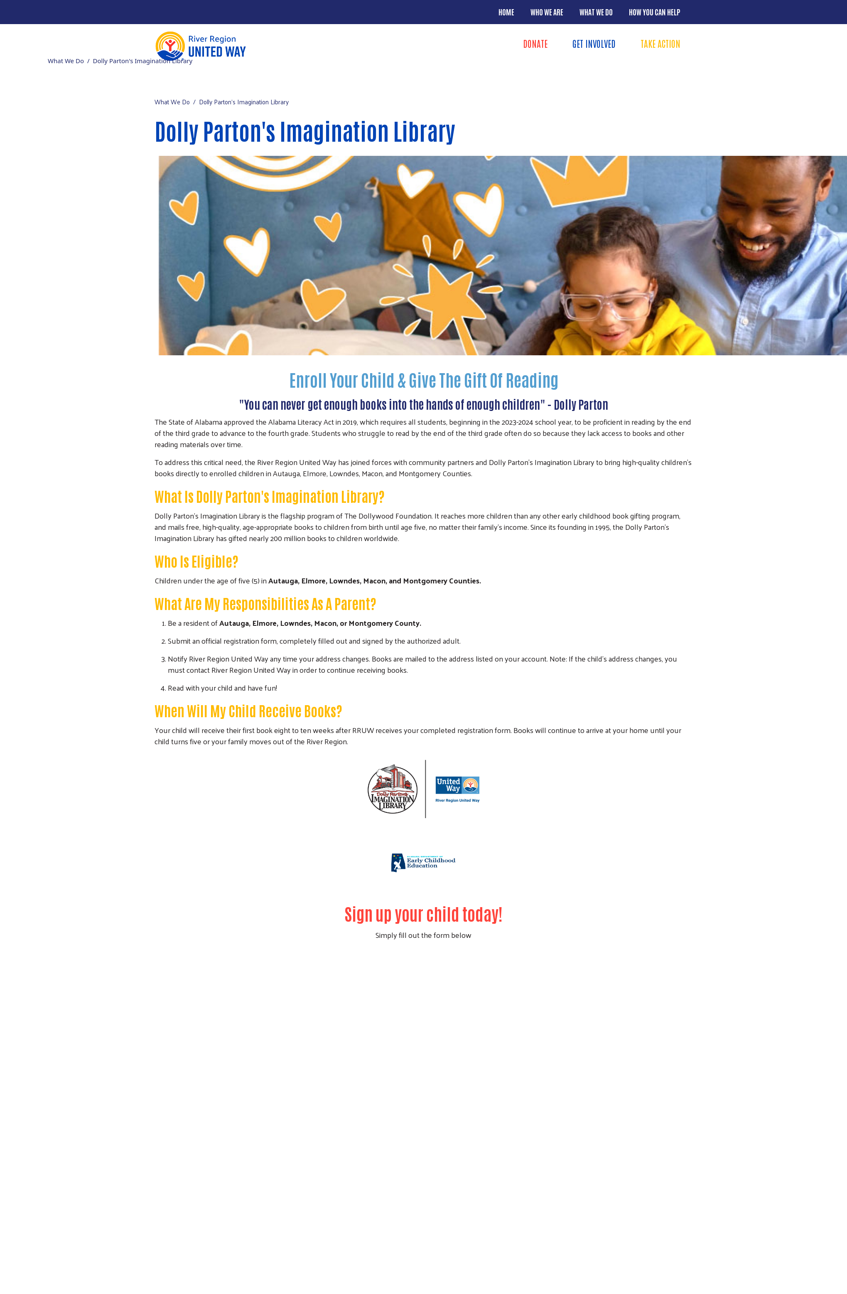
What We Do (596, 12)
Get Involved (594, 43)
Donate (535, 43)
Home (506, 12)
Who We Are (546, 12)
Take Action (660, 43)
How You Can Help (654, 12)
